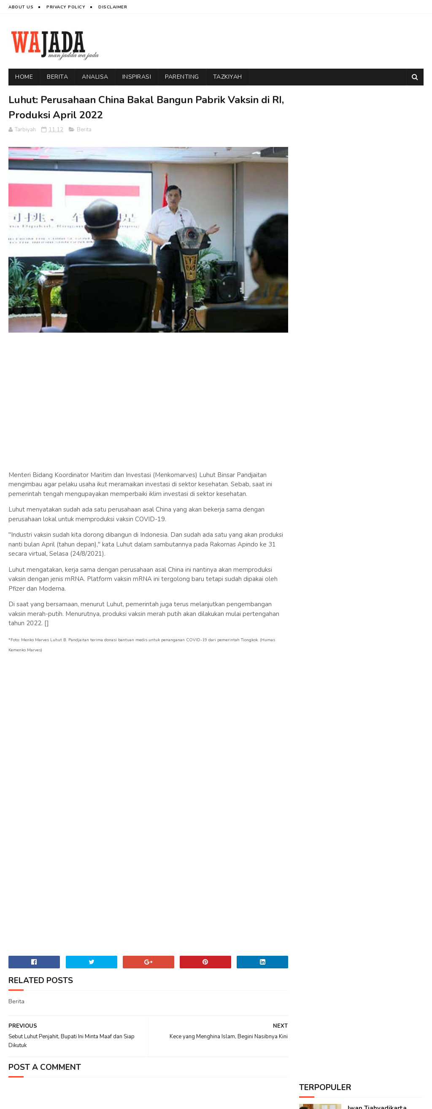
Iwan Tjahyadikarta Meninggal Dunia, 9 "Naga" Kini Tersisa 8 (380, 125)
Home (24, 77)
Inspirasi (136, 77)
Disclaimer (112, 7)
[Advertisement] (270, 41)
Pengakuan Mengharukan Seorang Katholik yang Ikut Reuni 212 (385, 212)
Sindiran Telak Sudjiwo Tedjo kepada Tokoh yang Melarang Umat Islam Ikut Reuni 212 (383, 256)
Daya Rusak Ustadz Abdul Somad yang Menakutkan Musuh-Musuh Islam (379, 167)
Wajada (64, 1098)
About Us (20, 7)
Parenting (182, 77)
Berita (57, 77)
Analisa (95, 77)
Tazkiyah (227, 77)
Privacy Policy (65, 7)
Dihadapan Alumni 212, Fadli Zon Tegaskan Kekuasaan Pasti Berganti (384, 300)
